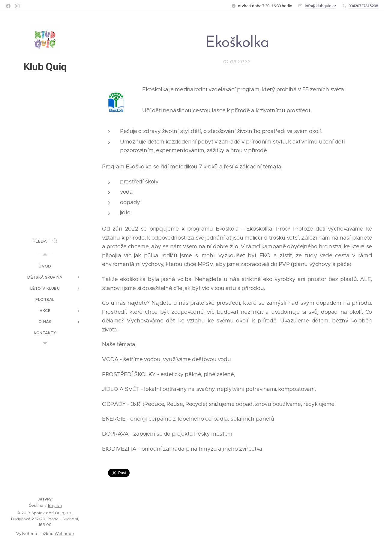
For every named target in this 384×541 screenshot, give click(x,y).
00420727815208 (363, 5)
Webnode (64, 533)
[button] (45, 241)
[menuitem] (45, 266)
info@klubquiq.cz (320, 5)
